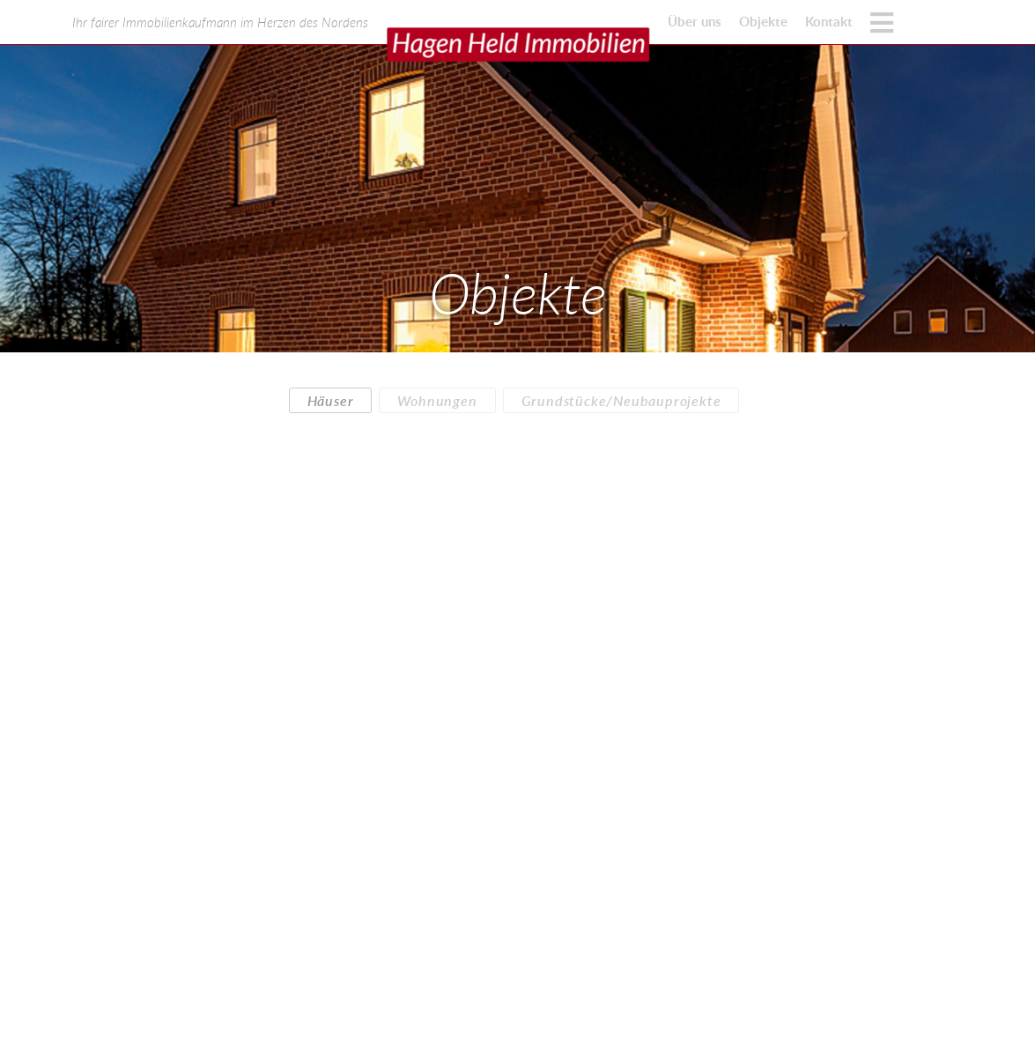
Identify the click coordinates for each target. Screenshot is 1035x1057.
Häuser (330, 400)
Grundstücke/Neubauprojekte (621, 400)
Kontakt (829, 21)
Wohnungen (437, 400)
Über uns (694, 21)
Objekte (763, 21)
